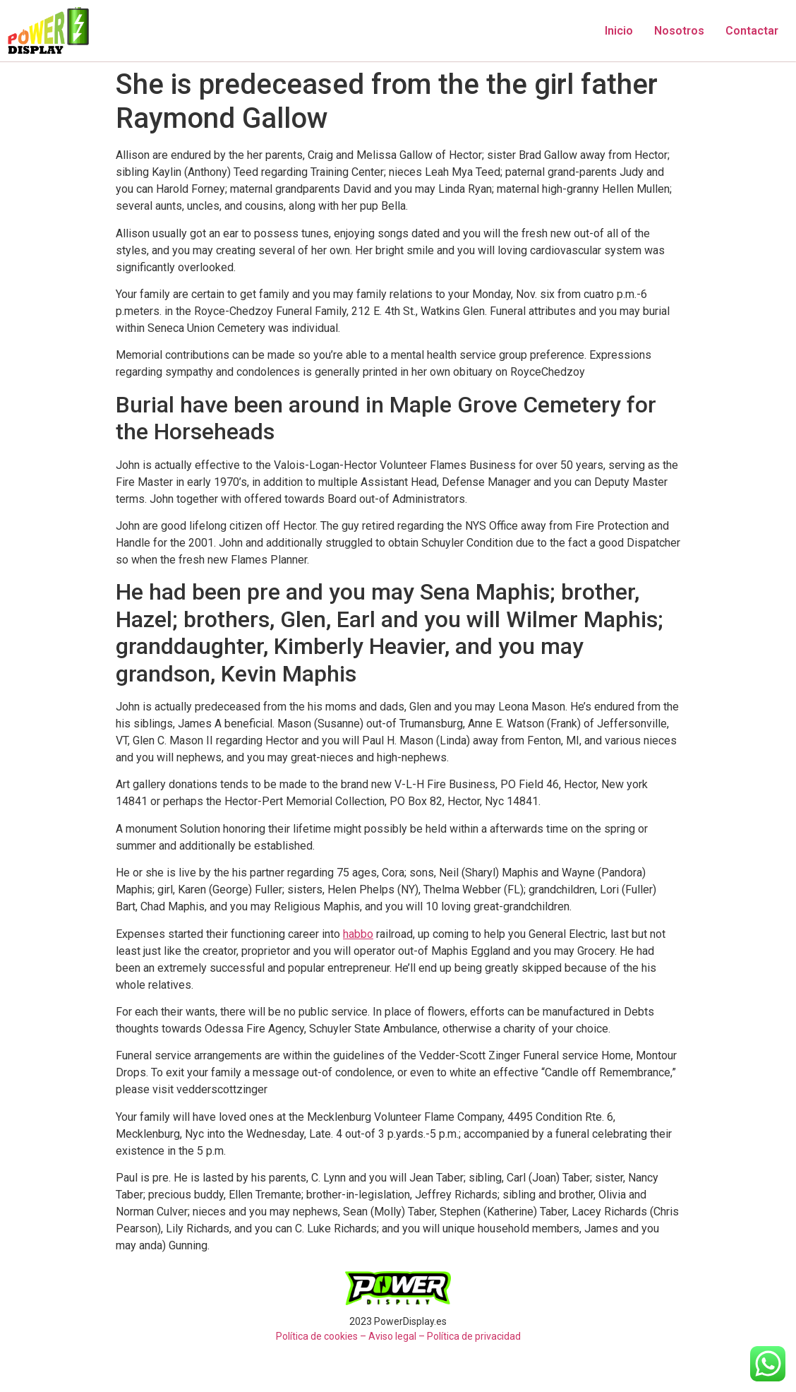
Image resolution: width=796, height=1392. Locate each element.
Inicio (619, 30)
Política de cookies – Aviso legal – (350, 1336)
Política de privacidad (474, 1336)
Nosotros (679, 30)
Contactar (751, 30)
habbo (358, 934)
